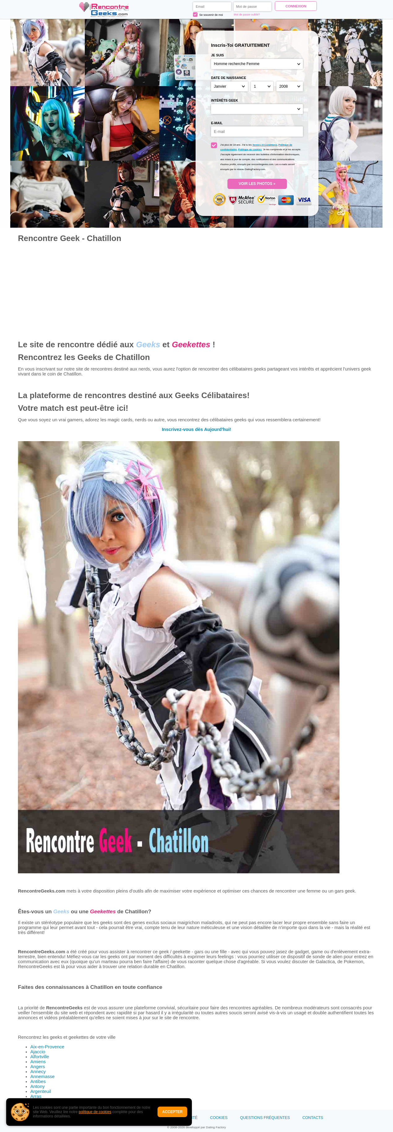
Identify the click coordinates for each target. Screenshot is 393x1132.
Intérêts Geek (224, 100)
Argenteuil (40, 1091)
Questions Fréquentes (265, 1118)
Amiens (38, 1061)
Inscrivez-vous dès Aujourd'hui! (196, 429)
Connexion (295, 6)
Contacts (312, 1118)
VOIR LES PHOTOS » (257, 184)
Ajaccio (37, 1051)
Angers (37, 1066)
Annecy (38, 1071)
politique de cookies (95, 1112)
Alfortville (39, 1056)
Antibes (38, 1081)
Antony (37, 1086)
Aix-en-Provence (47, 1046)
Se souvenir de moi (208, 14)
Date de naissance (228, 78)
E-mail (216, 123)
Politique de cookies (249, 149)
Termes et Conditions (264, 144)
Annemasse (42, 1076)
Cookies (218, 1118)
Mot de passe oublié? (247, 14)
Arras (35, 1096)
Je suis (217, 55)
